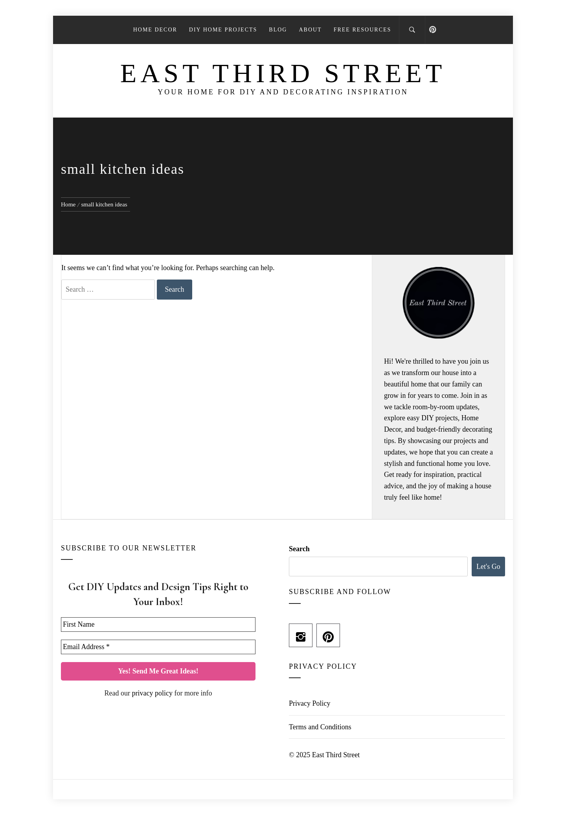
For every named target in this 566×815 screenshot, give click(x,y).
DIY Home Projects (223, 30)
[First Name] (158, 624)
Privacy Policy (310, 703)
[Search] (412, 30)
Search (299, 549)
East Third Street (283, 73)
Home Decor (155, 30)
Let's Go (488, 566)
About (310, 30)
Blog (278, 30)
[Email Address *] (158, 647)
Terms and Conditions (320, 727)
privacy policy (152, 693)
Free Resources (362, 30)
